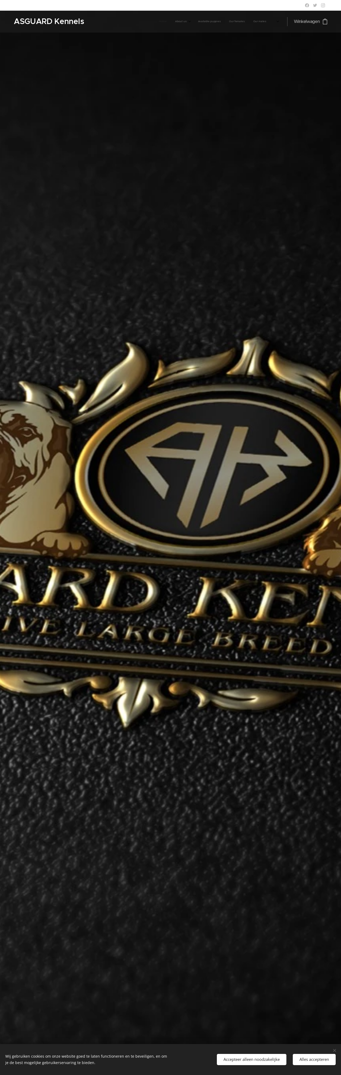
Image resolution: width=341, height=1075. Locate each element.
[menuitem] (186, 21)
